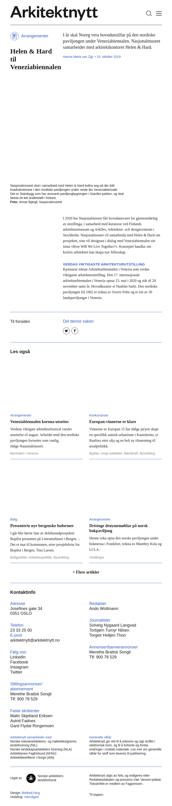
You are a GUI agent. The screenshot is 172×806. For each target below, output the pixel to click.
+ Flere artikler (86, 572)
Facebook (19, 662)
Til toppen (96, 794)
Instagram (19, 667)
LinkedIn (18, 657)
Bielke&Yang (31, 793)
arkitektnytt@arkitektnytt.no (35, 640)
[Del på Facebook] (74, 330)
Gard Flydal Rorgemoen (32, 726)
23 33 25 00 (21, 630)
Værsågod (31, 797)
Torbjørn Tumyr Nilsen (109, 630)
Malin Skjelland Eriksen (31, 716)
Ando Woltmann (103, 608)
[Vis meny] (159, 13)
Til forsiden (20, 321)
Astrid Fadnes (22, 721)
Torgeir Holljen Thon (107, 635)
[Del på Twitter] (66, 330)
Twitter (16, 672)
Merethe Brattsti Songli (110, 652)
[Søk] (149, 13)
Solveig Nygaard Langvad (112, 625)
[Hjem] (54, 13)
